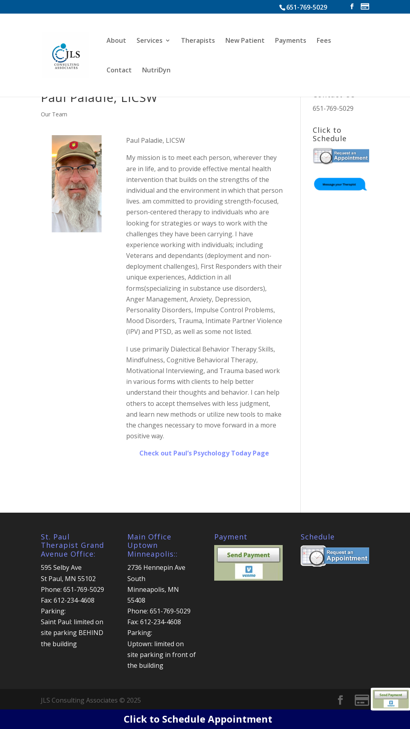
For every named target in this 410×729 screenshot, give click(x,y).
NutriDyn (156, 70)
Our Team (54, 114)
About (116, 41)
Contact (119, 70)
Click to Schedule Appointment (198, 718)
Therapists (198, 41)
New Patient (245, 41)
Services (150, 41)
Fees (324, 41)
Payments (290, 41)
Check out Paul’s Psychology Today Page (204, 453)
